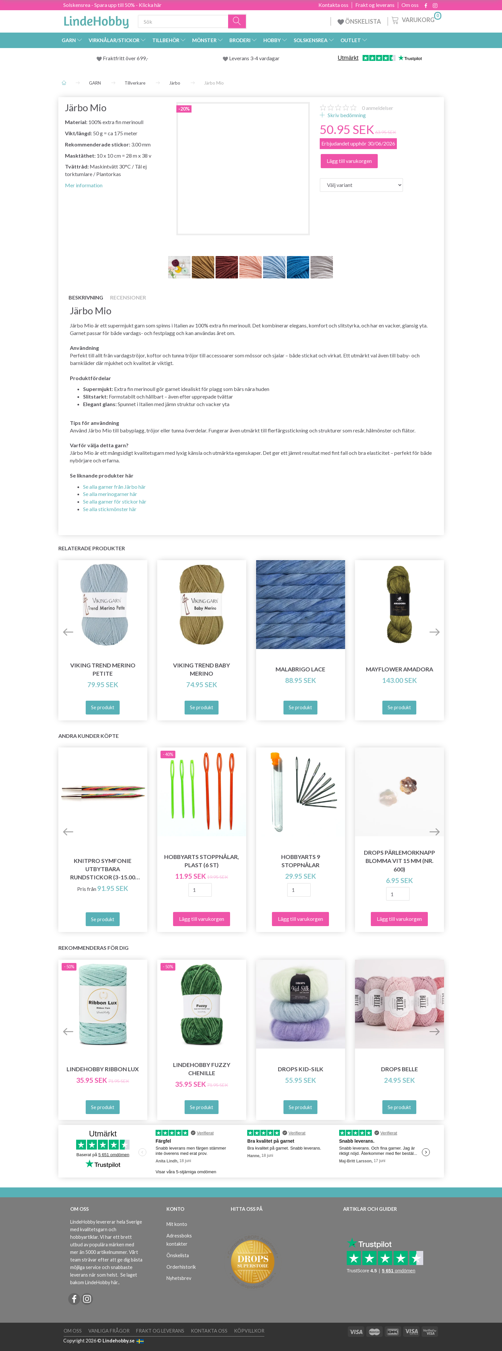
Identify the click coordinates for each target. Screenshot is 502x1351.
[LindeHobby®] (96, 20)
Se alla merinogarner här (110, 494)
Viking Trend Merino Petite (102, 669)
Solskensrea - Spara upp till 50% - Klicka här (112, 5)
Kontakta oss (333, 5)
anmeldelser (377, 108)
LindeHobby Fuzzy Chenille (201, 1069)
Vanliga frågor (109, 1331)
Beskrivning (86, 297)
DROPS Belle (399, 1069)
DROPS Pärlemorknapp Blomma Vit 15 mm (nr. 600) (399, 860)
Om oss (410, 5)
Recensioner (128, 297)
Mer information (84, 185)
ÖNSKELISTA (359, 21)
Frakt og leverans (375, 5)
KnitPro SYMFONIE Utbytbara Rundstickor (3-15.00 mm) (102, 869)
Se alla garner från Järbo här (114, 486)
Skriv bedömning (346, 115)
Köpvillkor (249, 1331)
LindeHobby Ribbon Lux (103, 1069)
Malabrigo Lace (300, 669)
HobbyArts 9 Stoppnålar (300, 861)
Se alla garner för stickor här (114, 501)
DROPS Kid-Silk (300, 1069)
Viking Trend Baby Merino (201, 669)
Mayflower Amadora (399, 669)
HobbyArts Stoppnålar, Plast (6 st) (201, 861)
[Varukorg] (416, 19)
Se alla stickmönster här (109, 509)
